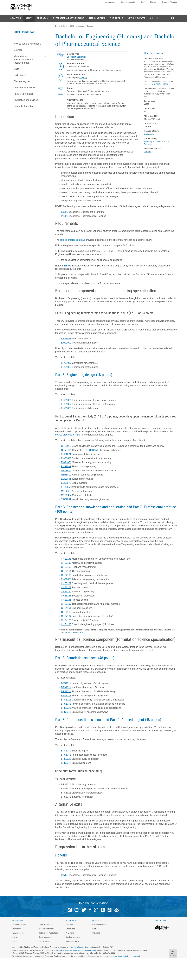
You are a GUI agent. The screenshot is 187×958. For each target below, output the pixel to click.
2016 (166, 84)
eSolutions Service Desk (79, 947)
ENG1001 (66, 400)
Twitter (83, 910)
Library (153, 2)
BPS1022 (66, 699)
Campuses (70, 929)
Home (57, 26)
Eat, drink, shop (19, 933)
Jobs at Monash (46, 925)
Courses (30, 50)
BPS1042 (66, 755)
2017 (158, 84)
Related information (24, 106)
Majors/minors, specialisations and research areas (30, 58)
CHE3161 (66, 583)
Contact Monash (73, 937)
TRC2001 (66, 499)
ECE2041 (66, 479)
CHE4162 (66, 612)
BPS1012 (66, 695)
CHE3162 (66, 587)
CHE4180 (66, 624)
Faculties (69, 925)
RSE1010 (66, 474)
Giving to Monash (169, 2)
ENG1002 (66, 404)
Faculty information (23, 94)
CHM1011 (66, 450)
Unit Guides (20, 75)
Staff (143, 2)
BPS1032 (66, 704)
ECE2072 (66, 483)
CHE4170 (66, 620)
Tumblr (103, 910)
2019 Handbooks (77, 26)
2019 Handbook (24, 32)
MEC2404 (66, 495)
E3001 (64, 212)
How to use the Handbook (27, 43)
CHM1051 (93, 450)
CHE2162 (66, 563)
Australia (147, 151)
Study (65, 26)
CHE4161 (66, 608)
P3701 (64, 875)
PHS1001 (66, 338)
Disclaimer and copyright (79, 950)
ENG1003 (66, 408)
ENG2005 (66, 579)
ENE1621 (66, 454)
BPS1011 (66, 683)
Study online (44, 941)
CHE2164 (66, 571)
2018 (153, 84)
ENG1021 (66, 458)
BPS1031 (66, 691)
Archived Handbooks (24, 87)
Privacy (93, 950)
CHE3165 (66, 595)
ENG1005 (66, 367)
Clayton (82, 77)
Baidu (116, 910)
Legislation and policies (26, 100)
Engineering (149, 134)
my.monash (110, 2)
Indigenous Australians (48, 933)
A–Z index (70, 933)
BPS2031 (66, 708)
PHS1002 (66, 466)
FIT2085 (65, 487)
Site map (96, 933)
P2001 (64, 216)
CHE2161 (66, 559)
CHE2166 (66, 575)
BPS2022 (66, 759)
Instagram (70, 910)
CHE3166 (66, 600)
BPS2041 (66, 712)
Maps (14, 941)
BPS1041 (66, 750)
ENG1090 (66, 342)
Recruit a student (46, 929)
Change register (22, 81)
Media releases (72, 941)
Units (30, 69)
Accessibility (63, 950)
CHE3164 (66, 591)
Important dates (19, 925)
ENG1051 (66, 462)
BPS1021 (66, 687)
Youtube (109, 910)
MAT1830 (66, 470)
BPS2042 (66, 763)
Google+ (96, 910)
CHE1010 (66, 446)
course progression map (72, 240)
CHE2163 (66, 567)
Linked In (76, 910)
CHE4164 (66, 616)
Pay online (16, 929)
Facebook (90, 910)
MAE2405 (66, 491)
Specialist (71, 57)
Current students (128, 2)
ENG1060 (66, 363)
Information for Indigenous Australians (128, 956)
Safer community (46, 937)
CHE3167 (66, 604)
